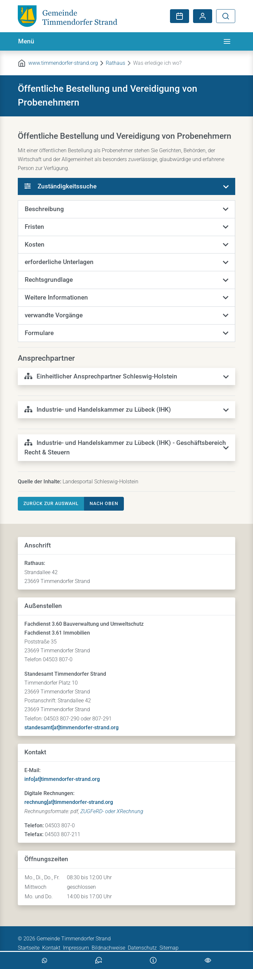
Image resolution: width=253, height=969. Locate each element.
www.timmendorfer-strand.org (63, 63)
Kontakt (51, 948)
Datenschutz (142, 948)
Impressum (76, 948)
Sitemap (169, 948)
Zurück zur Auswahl (51, 503)
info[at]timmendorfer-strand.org (62, 779)
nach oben (104, 503)
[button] (126, 209)
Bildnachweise (108, 948)
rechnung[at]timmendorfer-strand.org (68, 802)
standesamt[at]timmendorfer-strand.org (71, 727)
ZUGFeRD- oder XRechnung (111, 811)
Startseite (29, 948)
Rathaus (115, 63)
